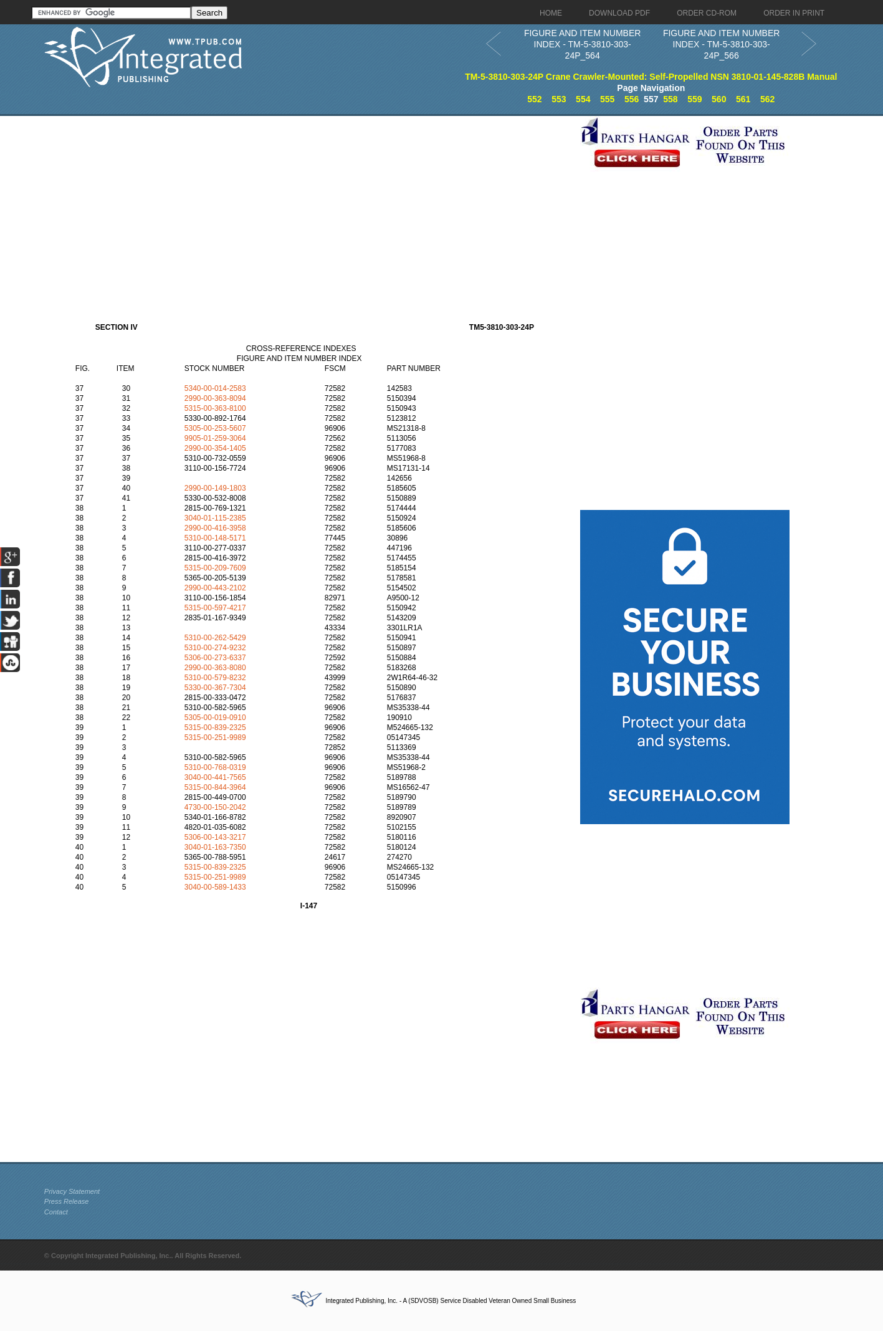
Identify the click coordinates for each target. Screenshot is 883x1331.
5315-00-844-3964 (215, 787)
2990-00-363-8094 (215, 398)
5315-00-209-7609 (215, 568)
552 (534, 99)
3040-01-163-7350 (215, 847)
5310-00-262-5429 (215, 637)
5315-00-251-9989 (215, 737)
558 (670, 99)
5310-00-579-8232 (215, 677)
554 (583, 99)
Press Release (66, 1201)
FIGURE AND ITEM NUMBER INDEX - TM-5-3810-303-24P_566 (721, 44)
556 (631, 99)
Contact (56, 1212)
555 (607, 99)
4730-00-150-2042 (215, 807)
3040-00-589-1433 (215, 887)
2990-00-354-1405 (215, 448)
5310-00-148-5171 (215, 538)
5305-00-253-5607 (215, 428)
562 (767, 99)
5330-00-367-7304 (215, 687)
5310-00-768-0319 (215, 767)
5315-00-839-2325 (215, 727)
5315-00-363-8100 (215, 408)
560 (719, 99)
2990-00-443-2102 (215, 588)
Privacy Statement (72, 1191)
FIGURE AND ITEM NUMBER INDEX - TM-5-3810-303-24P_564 (582, 44)
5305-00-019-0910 (215, 717)
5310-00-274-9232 (215, 647)
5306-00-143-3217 (215, 837)
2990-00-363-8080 (215, 667)
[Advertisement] (309, 203)
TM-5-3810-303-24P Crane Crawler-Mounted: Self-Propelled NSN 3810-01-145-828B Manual (651, 77)
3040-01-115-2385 (215, 518)
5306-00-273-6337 (215, 657)
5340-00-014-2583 (215, 388)
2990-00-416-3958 (215, 528)
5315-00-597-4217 (215, 607)
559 (694, 99)
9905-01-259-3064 (215, 438)
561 (743, 99)
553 (558, 99)
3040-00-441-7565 (215, 777)
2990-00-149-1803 (215, 488)
